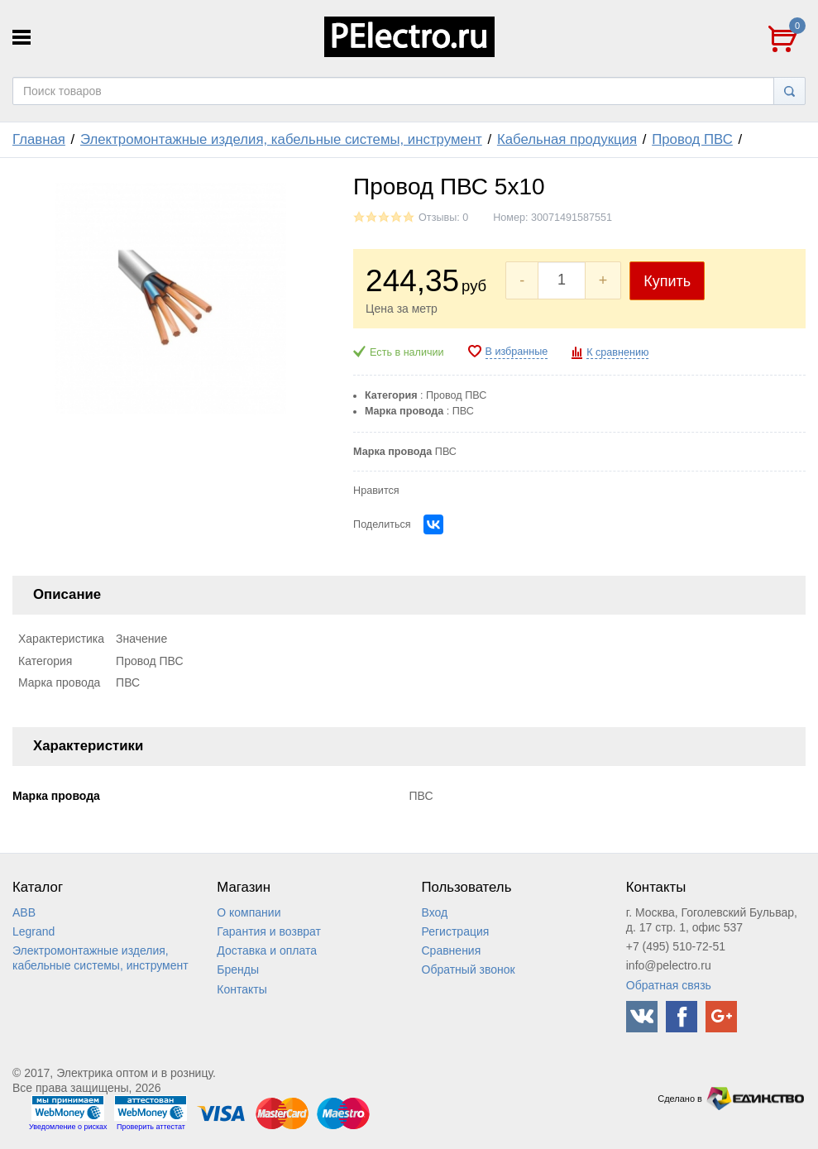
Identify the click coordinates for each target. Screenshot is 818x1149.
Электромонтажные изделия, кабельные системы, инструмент (281, 139)
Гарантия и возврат (269, 931)
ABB (24, 912)
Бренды (238, 969)
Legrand (33, 931)
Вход (435, 912)
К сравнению (617, 352)
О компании (248, 912)
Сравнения (451, 950)
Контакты (241, 989)
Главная (38, 139)
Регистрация (456, 931)
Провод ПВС (692, 139)
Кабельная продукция (567, 139)
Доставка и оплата (267, 950)
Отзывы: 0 (443, 217)
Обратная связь (668, 985)
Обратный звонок (468, 969)
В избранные (517, 351)
